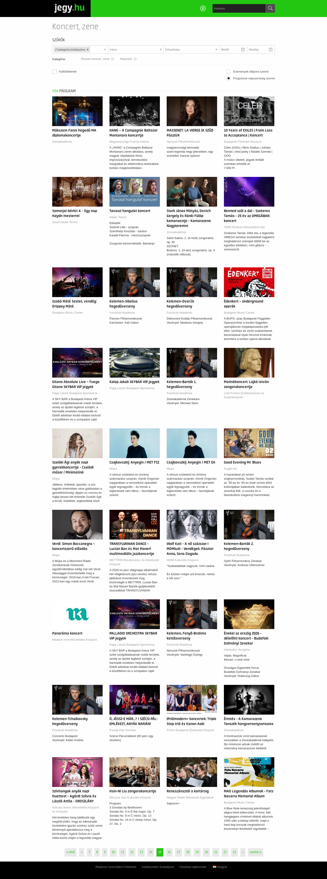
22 (225, 852)
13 (141, 852)
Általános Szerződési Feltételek (115, 867)
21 (215, 852)
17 (178, 852)
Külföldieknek (68, 71)
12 (132, 852)
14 (150, 852)
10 (113, 852)
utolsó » (255, 852)
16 (169, 852)
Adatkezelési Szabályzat (158, 867)
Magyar (220, 867)
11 (122, 852)
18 (187, 852)
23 (234, 852)
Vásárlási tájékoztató (192, 867)
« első (70, 852)
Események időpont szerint (250, 71)
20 (206, 852)
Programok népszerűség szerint (254, 78)
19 (197, 852)
